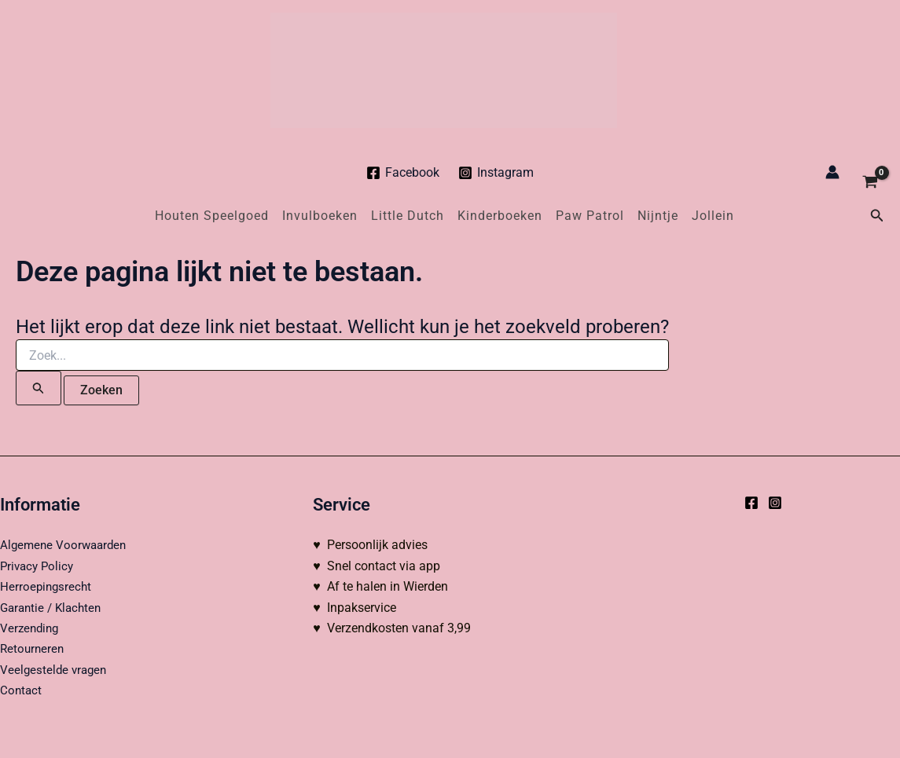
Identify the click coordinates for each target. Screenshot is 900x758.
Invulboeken (320, 215)
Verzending (31, 628)
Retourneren (33, 648)
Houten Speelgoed (212, 215)
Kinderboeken (499, 215)
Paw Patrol (590, 215)
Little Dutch (407, 215)
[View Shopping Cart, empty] (869, 172)
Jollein (713, 215)
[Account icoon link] (832, 172)
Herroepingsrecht (47, 586)
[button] (877, 215)
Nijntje (657, 215)
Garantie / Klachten (54, 607)
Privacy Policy (39, 565)
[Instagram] (496, 173)
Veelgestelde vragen (55, 669)
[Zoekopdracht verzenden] (38, 388)
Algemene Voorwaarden (66, 544)
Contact (21, 690)
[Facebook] (402, 173)
